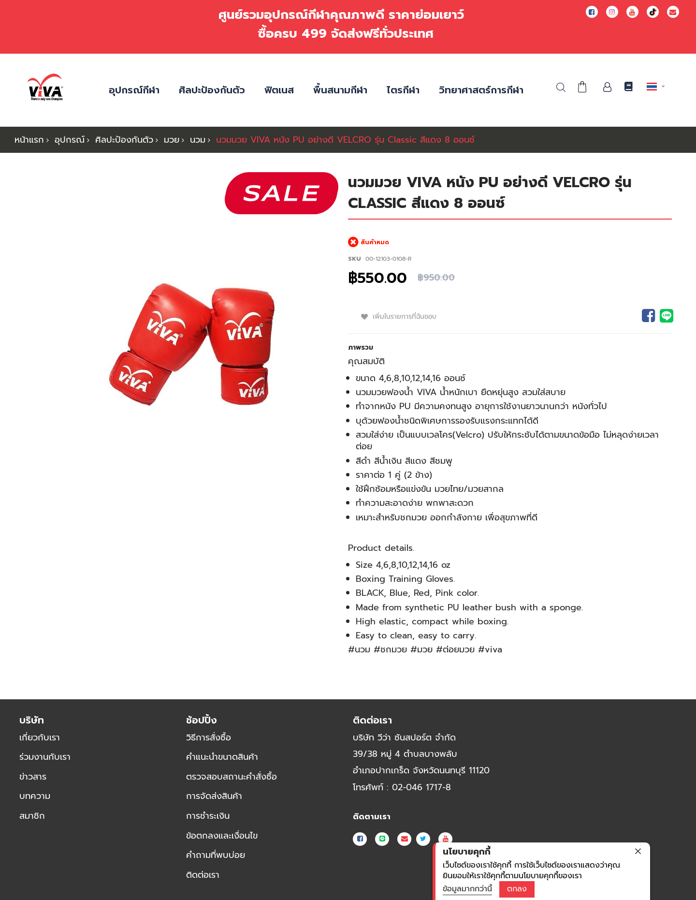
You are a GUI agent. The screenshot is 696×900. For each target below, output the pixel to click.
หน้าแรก (29, 140)
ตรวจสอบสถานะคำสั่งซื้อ (231, 776)
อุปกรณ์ (70, 140)
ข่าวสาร (32, 776)
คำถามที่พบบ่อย (215, 854)
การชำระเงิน (208, 815)
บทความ (34, 795)
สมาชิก (32, 815)
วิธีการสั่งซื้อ (208, 736)
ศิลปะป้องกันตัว (124, 140)
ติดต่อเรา (202, 874)
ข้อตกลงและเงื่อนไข (222, 835)
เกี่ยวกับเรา (39, 736)
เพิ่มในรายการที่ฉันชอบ (405, 316)
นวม (197, 140)
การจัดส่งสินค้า (214, 795)
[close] (638, 851)
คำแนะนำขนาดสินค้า (222, 756)
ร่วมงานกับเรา (45, 756)
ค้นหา (560, 87)
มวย (171, 140)
